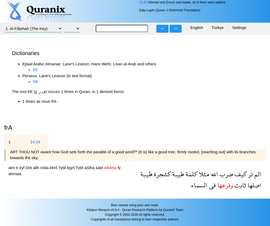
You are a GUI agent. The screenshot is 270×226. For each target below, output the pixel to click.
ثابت (239, 185)
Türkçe (218, 27)
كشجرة (161, 173)
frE (35, 69)
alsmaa (14, 173)
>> (175, 29)
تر (250, 173)
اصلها (254, 185)
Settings (239, 27)
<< (162, 29)
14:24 (35, 142)
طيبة (177, 173)
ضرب (225, 173)
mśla (45, 167)
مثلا (203, 173)
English (196, 27)
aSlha (90, 167)
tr (17, 167)
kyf (23, 167)
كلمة (190, 173)
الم (257, 173)
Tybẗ (62, 167)
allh (36, 167)
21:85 (143, 2)
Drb (29, 167)
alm (12, 167)
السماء (199, 185)
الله (213, 173)
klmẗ (54, 167)
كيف (240, 173)
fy (119, 167)
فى (212, 185)
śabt (99, 167)
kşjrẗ (71, 167)
